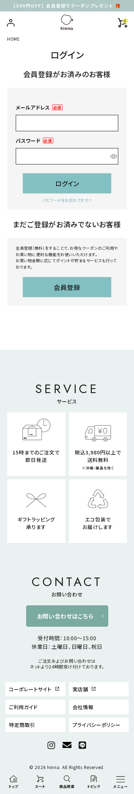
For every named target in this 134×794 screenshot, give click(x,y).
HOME (13, 39)
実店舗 (84, 689)
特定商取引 (22, 724)
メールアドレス (39, 107)
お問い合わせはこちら (65, 616)
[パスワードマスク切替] (113, 156)
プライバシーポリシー (97, 724)
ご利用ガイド (23, 707)
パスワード (34, 140)
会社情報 (83, 707)
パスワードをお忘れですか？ (67, 200)
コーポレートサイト (34, 689)
